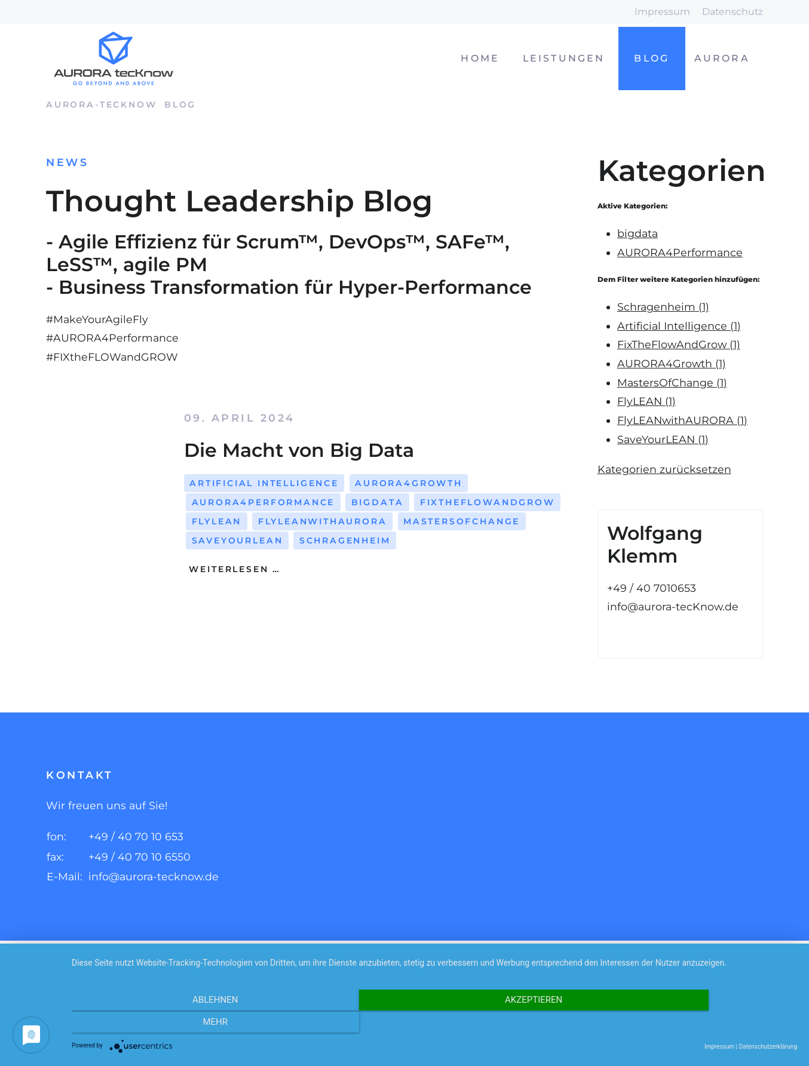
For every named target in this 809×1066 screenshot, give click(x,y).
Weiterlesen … (232, 569)
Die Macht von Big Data (299, 450)
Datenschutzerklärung (768, 1046)
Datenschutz (732, 11)
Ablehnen (180, 1023)
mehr (688, 1023)
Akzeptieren (434, 1023)
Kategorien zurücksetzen (664, 469)
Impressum (662, 11)
